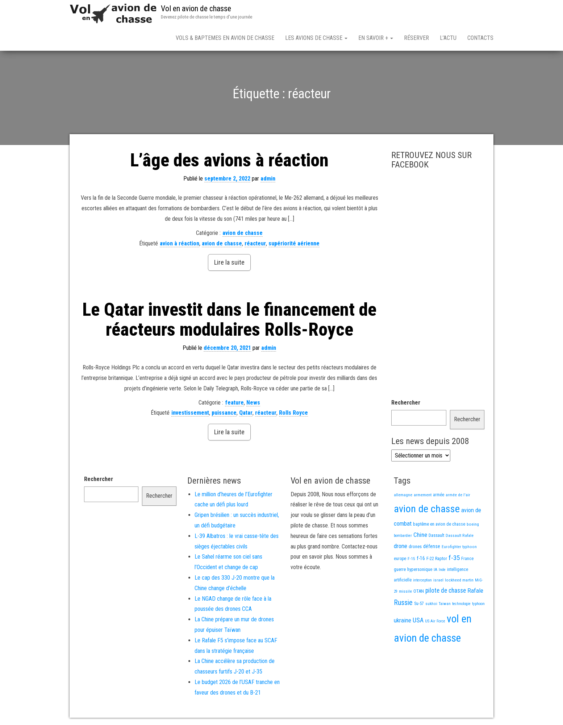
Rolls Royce (293, 412)
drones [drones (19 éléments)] (415, 546)
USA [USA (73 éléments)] (418, 620)
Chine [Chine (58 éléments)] (420, 534)
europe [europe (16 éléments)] (400, 558)
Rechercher (405, 402)
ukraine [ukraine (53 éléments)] (402, 620)
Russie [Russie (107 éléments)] (403, 602)
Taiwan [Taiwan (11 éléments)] (445, 603)
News (253, 402)
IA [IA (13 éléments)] (435, 569)
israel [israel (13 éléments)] (438, 580)
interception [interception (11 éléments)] (422, 580)
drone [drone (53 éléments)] (400, 546)
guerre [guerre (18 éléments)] (400, 569)
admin (267, 178)
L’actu (448, 37)
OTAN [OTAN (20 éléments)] (418, 591)
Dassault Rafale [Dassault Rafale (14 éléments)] (460, 535)
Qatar (246, 412)
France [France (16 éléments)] (467, 558)
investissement (190, 412)
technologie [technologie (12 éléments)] (461, 603)
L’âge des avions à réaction (229, 160)
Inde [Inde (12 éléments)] (442, 569)
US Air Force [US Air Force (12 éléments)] (435, 621)
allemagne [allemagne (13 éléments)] (403, 494)
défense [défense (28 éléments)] (431, 546)
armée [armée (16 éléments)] (438, 494)
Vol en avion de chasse (196, 8)
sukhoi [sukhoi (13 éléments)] (431, 603)
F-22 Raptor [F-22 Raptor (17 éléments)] (436, 558)
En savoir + (375, 37)
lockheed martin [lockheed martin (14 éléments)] (459, 580)
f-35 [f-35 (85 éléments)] (454, 558)
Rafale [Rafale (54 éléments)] (475, 590)
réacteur (255, 243)
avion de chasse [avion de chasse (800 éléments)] (427, 509)
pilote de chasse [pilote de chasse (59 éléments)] (445, 590)
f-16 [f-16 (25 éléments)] (421, 558)
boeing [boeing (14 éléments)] (473, 524)
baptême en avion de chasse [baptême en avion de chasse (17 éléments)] (439, 524)
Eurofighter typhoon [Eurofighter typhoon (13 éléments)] (459, 546)
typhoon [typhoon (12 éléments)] (478, 603)
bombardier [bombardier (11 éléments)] (403, 535)
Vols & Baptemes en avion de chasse (225, 37)
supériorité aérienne (294, 243)
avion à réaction (179, 243)
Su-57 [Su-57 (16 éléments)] (419, 603)
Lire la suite (229, 262)
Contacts (480, 37)
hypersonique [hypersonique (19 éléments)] (419, 569)
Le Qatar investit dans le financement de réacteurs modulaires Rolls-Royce (229, 319)
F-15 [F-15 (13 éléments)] (411, 558)
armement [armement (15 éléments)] (422, 494)
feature (234, 402)
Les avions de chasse (316, 37)
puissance (224, 412)
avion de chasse (242, 232)
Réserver (416, 37)
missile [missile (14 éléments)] (405, 591)
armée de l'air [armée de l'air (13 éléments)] (458, 494)
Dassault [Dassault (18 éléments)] (436, 535)
